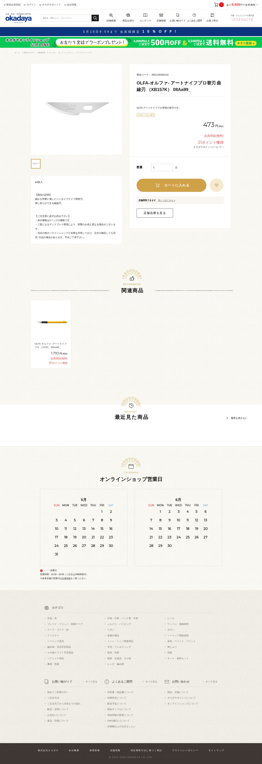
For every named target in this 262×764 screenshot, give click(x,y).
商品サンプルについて (119, 709)
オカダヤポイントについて (181, 697)
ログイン (31, 4)
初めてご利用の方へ (58, 692)
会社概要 (74, 750)
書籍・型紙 (53, 664)
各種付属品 (113, 635)
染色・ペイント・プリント (181, 641)
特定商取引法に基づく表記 (146, 750)
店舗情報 (66, 578)
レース (170, 618)
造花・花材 (113, 652)
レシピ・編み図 (115, 664)
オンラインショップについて (182, 703)
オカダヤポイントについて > (208, 146)
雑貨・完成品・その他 (119, 658)
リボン (110, 629)
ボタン (170, 629)
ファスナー (53, 635)
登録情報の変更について (120, 715)
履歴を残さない (239, 418)
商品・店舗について (178, 692)
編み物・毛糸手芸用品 (59, 647)
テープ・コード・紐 (58, 629)
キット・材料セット (178, 658)
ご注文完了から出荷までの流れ (63, 703)
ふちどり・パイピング (119, 624)
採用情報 (95, 750)
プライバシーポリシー (185, 750)
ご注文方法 (53, 697)
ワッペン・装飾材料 (178, 624)
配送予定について (116, 703)
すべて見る (91, 681)
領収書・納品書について (120, 692)
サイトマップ (216, 750)
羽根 (169, 652)
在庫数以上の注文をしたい (121, 726)
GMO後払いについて (118, 720)
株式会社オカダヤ (48, 750)
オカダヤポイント (51, 4)
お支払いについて (56, 715)
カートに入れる (177, 185)
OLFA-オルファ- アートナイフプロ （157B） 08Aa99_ (51, 345)
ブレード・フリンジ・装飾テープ (65, 624)
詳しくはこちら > (166, 200)
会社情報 (71, 4)
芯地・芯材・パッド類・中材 (122, 618)
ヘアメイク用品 (55, 658)
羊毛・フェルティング (119, 647)
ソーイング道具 (55, 641)
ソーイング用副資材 (178, 635)
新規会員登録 (13, 4)
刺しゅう (172, 647)
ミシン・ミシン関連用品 (120, 641)
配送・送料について (58, 709)
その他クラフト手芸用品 (60, 652)
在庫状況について (116, 697)
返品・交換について (58, 720)
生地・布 (52, 618)
